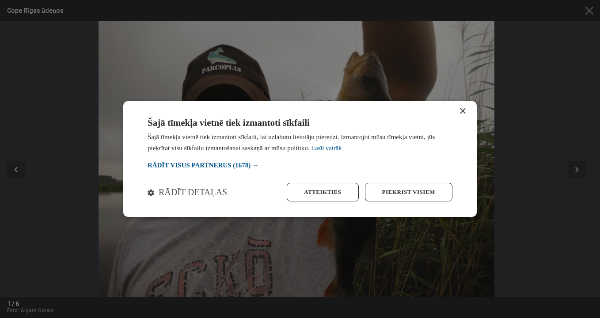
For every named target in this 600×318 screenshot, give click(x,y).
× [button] (462, 111)
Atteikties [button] (318, 192)
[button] (300, 165)
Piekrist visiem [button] (407, 192)
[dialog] (300, 159)
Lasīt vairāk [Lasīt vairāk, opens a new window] (326, 147)
